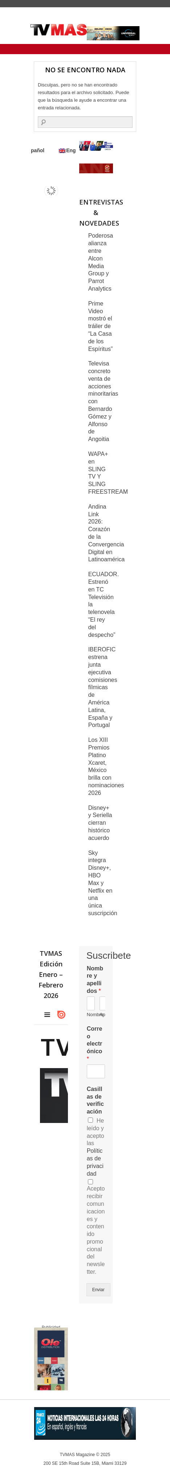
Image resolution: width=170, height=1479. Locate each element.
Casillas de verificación (95, 1100)
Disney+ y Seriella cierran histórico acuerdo (100, 823)
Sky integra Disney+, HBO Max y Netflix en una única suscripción (102, 883)
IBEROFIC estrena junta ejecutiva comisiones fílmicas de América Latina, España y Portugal (102, 687)
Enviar (98, 1289)
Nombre (89, 1014)
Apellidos (102, 1014)
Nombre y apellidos (95, 979)
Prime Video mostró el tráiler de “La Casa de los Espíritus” (100, 326)
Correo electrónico (94, 1044)
